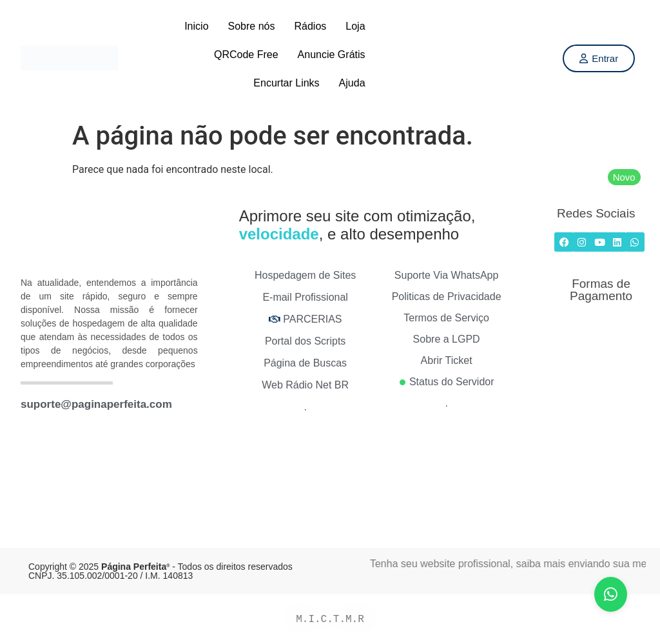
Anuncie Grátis (331, 54)
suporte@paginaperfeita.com (96, 404)
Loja (355, 26)
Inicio (196, 26)
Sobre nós (251, 26)
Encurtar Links (286, 82)
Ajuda (352, 82)
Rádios (310, 26)
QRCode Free (246, 54)
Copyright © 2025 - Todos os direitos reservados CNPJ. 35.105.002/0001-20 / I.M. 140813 (160, 571)
